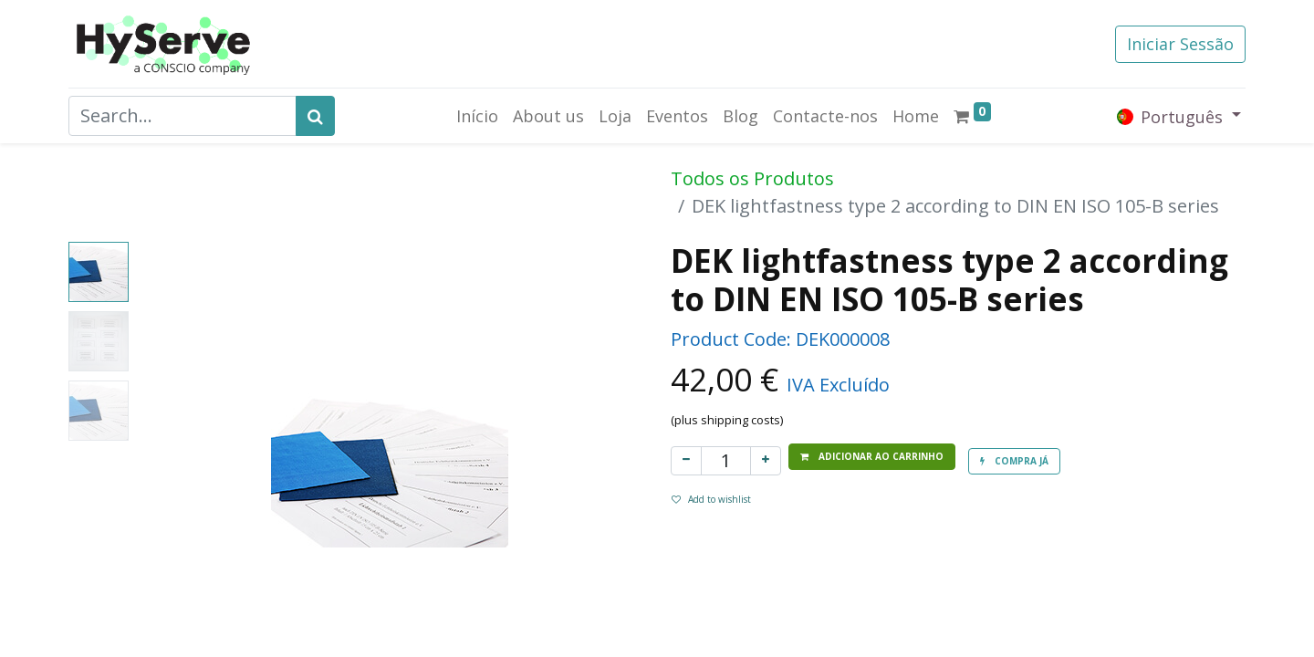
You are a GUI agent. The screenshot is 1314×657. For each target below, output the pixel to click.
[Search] (315, 116)
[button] (871, 456)
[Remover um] (686, 460)
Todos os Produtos (752, 178)
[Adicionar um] (765, 460)
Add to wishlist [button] (711, 499)
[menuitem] (477, 116)
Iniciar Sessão (1180, 44)
